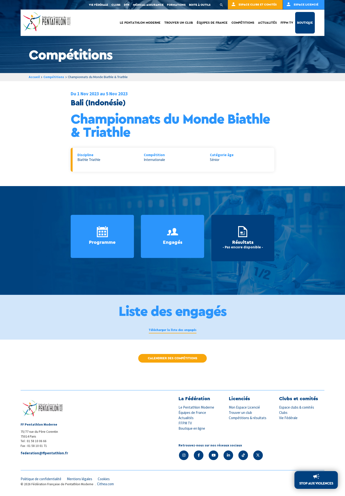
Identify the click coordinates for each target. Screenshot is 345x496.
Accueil (34, 77)
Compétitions (242, 23)
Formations (176, 5)
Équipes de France (212, 23)
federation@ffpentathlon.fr (44, 453)
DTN (127, 5)
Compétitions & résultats (248, 417)
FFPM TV (287, 23)
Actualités (267, 23)
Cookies (105, 478)
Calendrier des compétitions (172, 358)
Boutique (305, 23)
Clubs (116, 5)
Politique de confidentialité (41, 478)
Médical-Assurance (148, 5)
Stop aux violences (316, 483)
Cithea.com (105, 484)
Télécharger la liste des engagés (172, 330)
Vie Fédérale (288, 417)
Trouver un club (178, 23)
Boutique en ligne (191, 427)
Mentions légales (80, 478)
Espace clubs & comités (297, 407)
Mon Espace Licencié (244, 407)
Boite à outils (200, 5)
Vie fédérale (98, 5)
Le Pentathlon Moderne (140, 23)
